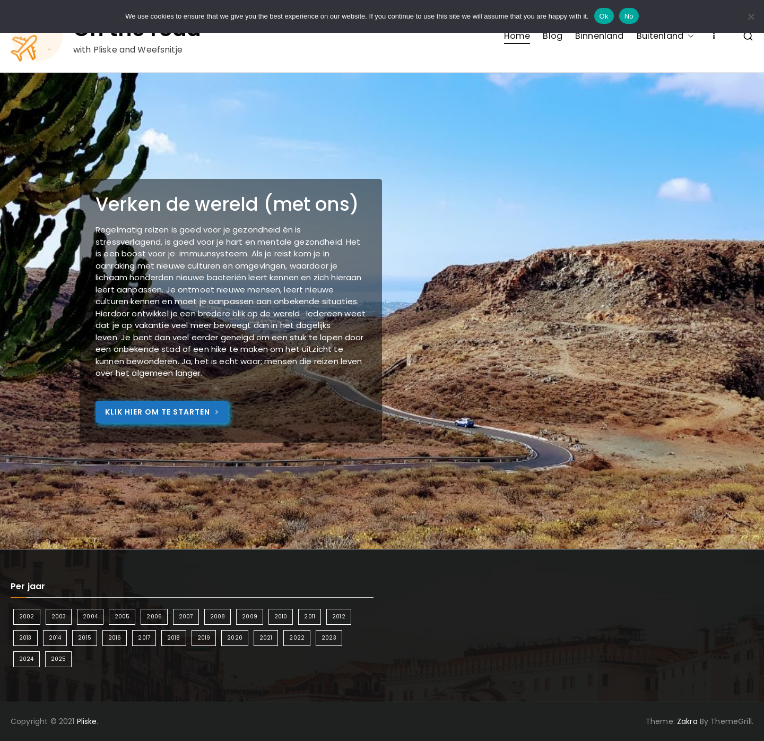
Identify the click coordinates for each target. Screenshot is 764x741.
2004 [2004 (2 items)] (90, 617)
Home (517, 36)
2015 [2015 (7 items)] (84, 638)
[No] (750, 16)
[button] (688, 36)
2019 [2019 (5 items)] (204, 638)
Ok (604, 16)
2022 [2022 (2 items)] (297, 638)
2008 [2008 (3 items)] (217, 617)
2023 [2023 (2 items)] (329, 638)
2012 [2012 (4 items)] (338, 617)
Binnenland (599, 36)
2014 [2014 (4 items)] (55, 638)
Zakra (687, 721)
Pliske (87, 721)
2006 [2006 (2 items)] (154, 617)
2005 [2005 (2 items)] (122, 617)
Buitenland (665, 36)
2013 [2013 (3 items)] (25, 638)
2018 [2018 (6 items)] (173, 638)
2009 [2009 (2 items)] (249, 617)
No (628, 16)
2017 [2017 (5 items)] (144, 638)
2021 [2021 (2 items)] (266, 638)
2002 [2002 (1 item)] (26, 617)
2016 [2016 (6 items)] (114, 638)
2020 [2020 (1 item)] (234, 638)
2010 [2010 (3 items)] (281, 617)
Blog (552, 36)
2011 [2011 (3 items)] (309, 617)
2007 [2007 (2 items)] (186, 617)
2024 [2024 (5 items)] (26, 659)
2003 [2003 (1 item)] (58, 617)
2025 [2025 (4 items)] (58, 659)
